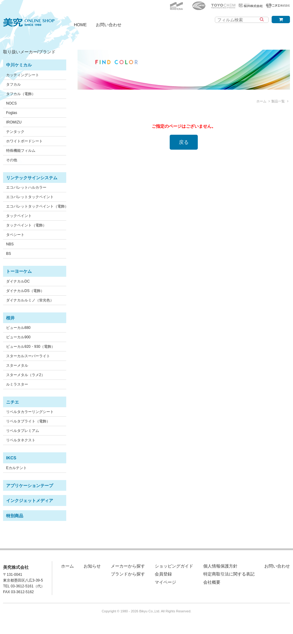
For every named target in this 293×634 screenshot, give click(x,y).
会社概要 (211, 582)
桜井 (10, 317)
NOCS (11, 103)
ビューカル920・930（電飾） (30, 346)
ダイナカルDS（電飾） (25, 291)
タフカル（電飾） (20, 94)
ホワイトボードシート (24, 141)
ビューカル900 (18, 337)
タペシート (15, 235)
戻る (184, 142)
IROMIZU (14, 122)
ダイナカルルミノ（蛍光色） (30, 300)
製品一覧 (278, 101)
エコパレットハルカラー (26, 187)
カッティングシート (22, 75)
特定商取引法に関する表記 (229, 574)
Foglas (11, 113)
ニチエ (12, 402)
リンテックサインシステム (31, 177)
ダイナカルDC (18, 281)
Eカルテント (16, 468)
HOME (80, 24)
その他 (11, 160)
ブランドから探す (128, 574)
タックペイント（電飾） (26, 225)
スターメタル (17, 365)
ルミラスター (17, 384)
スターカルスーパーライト (28, 356)
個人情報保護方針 (220, 566)
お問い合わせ (108, 24)
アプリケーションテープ (29, 485)
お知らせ (92, 566)
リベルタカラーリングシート (30, 412)
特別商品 (14, 515)
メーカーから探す (128, 566)
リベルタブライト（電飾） (28, 421)
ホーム (261, 101)
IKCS (11, 457)
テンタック (15, 132)
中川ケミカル (19, 64)
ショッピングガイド (174, 566)
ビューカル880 (18, 328)
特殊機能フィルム (20, 150)
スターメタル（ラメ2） (25, 375)
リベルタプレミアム (22, 431)
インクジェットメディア (29, 500)
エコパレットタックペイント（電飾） (37, 206)
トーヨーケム (19, 271)
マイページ (165, 582)
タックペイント (19, 216)
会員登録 (163, 574)
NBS (10, 244)
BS (8, 253)
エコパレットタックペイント (30, 197)
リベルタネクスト (20, 440)
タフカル (13, 84)
